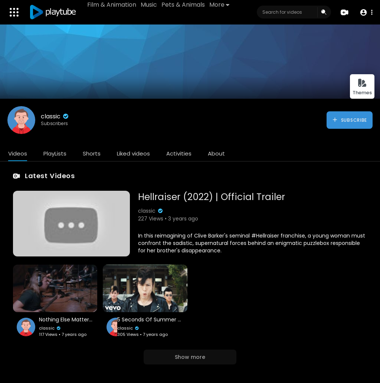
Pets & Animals (183, 4)
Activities (178, 153)
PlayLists (54, 153)
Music (149, 4)
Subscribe (349, 120)
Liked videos (133, 153)
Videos (17, 153)
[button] (366, 12)
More (219, 4)
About (216, 153)
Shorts (92, 153)
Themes (362, 87)
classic (55, 116)
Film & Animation (111, 4)
